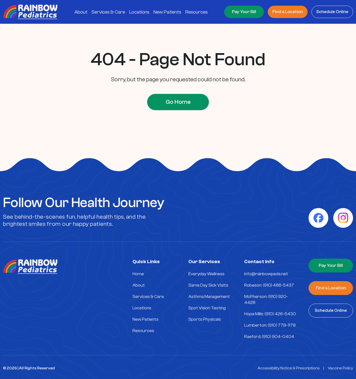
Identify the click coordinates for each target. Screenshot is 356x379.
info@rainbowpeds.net (266, 273)
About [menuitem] (81, 12)
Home (138, 273)
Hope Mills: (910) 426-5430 (270, 313)
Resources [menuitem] (196, 12)
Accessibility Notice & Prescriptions (289, 368)
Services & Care (148, 296)
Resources (143, 330)
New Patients (145, 319)
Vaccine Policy (340, 368)
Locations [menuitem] (139, 12)
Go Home (178, 102)
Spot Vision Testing (207, 308)
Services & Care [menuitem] (108, 12)
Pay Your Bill (244, 11)
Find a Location (287, 11)
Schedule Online (332, 11)
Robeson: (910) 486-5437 (269, 285)
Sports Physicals (204, 319)
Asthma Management (209, 296)
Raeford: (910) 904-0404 (269, 336)
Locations (142, 308)
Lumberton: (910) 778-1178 (270, 325)
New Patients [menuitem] (167, 12)
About (139, 285)
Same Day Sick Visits (208, 285)
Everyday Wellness (206, 273)
